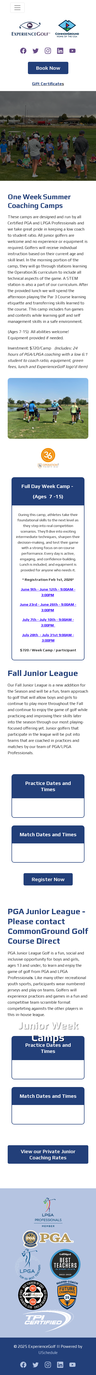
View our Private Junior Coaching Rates (48, 1154)
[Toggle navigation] (17, 8)
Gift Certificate (47, 83)
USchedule (48, 1352)
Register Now (48, 879)
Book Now (48, 68)
